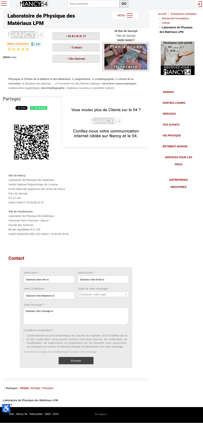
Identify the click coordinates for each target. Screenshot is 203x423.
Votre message (33, 304)
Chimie (24, 388)
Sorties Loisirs (174, 102)
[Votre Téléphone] (49, 295)
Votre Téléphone (33, 288)
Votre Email (86, 272)
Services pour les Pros (178, 161)
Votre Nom (31, 272)
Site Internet (76, 58)
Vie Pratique (172, 135)
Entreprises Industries (178, 183)
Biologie (35, 388)
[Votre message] (76, 316)
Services (169, 113)
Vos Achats (171, 124)
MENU (126, 15)
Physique (47, 388)
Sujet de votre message (93, 288)
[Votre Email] (103, 279)
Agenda (168, 91)
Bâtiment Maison (175, 146)
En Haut (101, 413)
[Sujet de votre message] (103, 294)
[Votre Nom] (49, 279)
